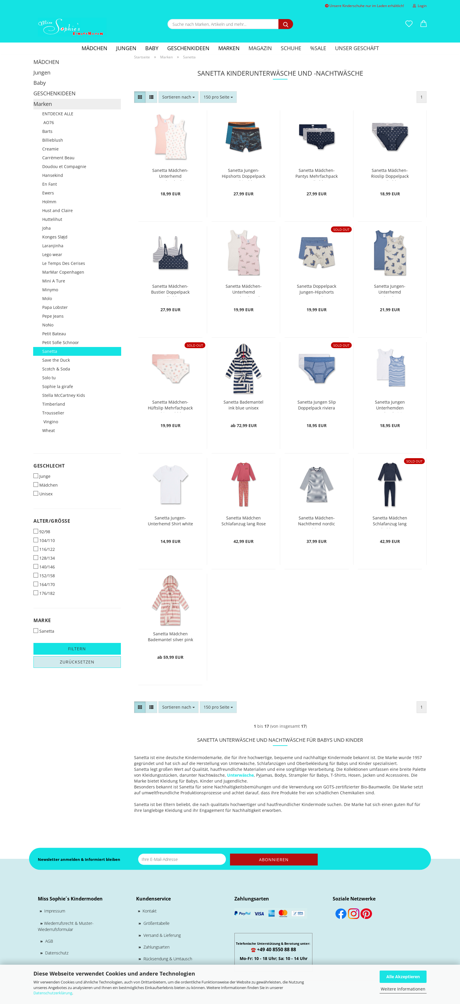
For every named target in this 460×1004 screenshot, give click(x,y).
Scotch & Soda (56, 369)
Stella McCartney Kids (63, 395)
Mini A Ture (53, 281)
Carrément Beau (58, 157)
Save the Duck (56, 360)
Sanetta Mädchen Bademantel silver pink (170, 636)
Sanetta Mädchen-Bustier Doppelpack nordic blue (170, 290)
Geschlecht (49, 466)
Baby (151, 48)
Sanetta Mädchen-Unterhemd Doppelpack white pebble (170, 174)
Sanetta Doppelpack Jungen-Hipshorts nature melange (316, 290)
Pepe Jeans (53, 316)
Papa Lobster (55, 307)
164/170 (44, 584)
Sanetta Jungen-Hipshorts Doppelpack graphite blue (243, 174)
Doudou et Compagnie (64, 166)
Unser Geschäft (357, 48)
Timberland (53, 404)
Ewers (48, 193)
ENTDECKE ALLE (57, 113)
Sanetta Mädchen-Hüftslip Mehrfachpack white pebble (170, 405)
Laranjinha (52, 245)
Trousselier (53, 413)
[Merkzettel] (409, 24)
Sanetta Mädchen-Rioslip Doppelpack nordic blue (390, 174)
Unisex (43, 494)
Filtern (77, 648)
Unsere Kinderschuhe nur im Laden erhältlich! (364, 5)
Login (420, 5)
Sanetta (49, 351)
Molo (47, 298)
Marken (229, 48)
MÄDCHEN (94, 48)
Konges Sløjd (54, 237)
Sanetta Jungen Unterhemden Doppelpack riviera (389, 405)
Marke (42, 620)
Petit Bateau (54, 333)
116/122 (44, 549)
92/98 (41, 531)
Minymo (50, 289)
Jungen (126, 48)
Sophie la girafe (57, 386)
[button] (423, 24)
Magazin (260, 48)
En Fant (49, 184)
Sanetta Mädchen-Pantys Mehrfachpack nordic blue (316, 174)
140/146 (44, 567)
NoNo (47, 325)
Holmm (49, 201)
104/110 (44, 540)
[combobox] (178, 97)
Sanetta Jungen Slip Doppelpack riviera (316, 405)
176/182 (44, 593)
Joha (46, 228)
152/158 (44, 575)
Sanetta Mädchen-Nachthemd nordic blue (316, 521)
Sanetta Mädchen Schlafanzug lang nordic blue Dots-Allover (390, 521)
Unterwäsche (240, 775)
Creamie (50, 149)
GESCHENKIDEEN (188, 48)
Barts (47, 131)
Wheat (48, 430)
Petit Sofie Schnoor (60, 342)
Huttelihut (52, 219)
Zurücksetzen (77, 662)
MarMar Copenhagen (63, 272)
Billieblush (52, 140)
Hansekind (52, 175)
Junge (41, 476)
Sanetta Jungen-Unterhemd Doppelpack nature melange (390, 290)
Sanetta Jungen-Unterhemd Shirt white (170, 520)
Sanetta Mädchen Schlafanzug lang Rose (243, 520)
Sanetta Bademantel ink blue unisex (243, 405)
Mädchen (45, 485)
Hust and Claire (57, 210)
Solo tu (49, 377)
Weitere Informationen (403, 989)
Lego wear (52, 254)
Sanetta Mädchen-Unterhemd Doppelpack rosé (244, 290)
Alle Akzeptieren (403, 976)
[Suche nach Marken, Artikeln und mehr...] (285, 24)
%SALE (318, 48)
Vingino (50, 421)
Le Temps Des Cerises (63, 263)
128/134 (44, 558)
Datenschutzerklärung (52, 992)
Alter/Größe (51, 521)
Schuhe (291, 48)
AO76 (48, 122)
